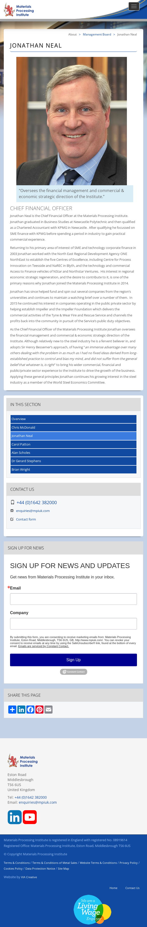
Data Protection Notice (40, 868)
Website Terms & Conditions (98, 863)
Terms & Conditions (17, 863)
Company (19, 613)
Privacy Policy (129, 863)
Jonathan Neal (22, 435)
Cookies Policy (13, 868)
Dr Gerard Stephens (26, 461)
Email (15, 588)
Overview (19, 419)
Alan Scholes (21, 452)
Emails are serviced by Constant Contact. (43, 646)
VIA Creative (29, 877)
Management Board (97, 34)
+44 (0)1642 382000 (37, 502)
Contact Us (132, 888)
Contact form (26, 519)
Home (113, 888)
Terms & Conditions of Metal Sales (54, 863)
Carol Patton (21, 444)
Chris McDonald (23, 427)
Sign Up (73, 660)
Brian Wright (21, 469)
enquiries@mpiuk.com (33, 510)
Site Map (63, 868)
